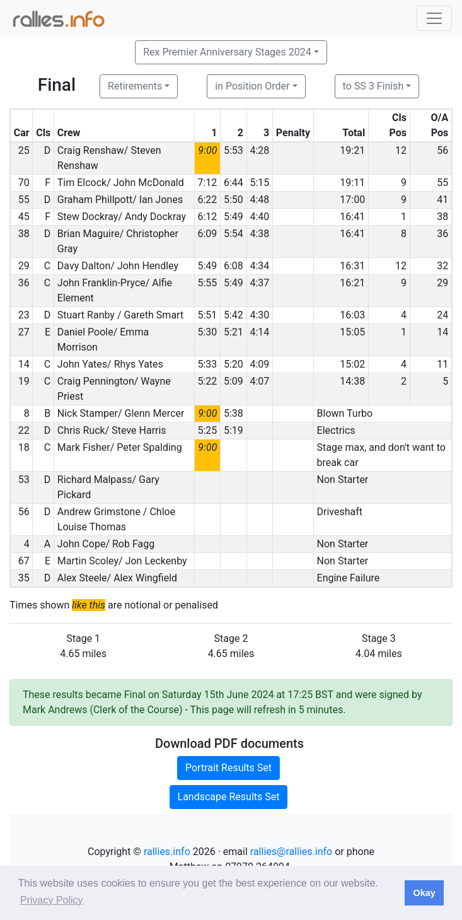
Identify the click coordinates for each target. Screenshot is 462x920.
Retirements (135, 86)
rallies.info (167, 852)
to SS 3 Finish (373, 86)
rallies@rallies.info (291, 852)
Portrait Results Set (228, 768)
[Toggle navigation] (434, 18)
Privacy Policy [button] (51, 900)
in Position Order (252, 86)
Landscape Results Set (229, 797)
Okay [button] (424, 893)
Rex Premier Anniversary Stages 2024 (227, 52)
